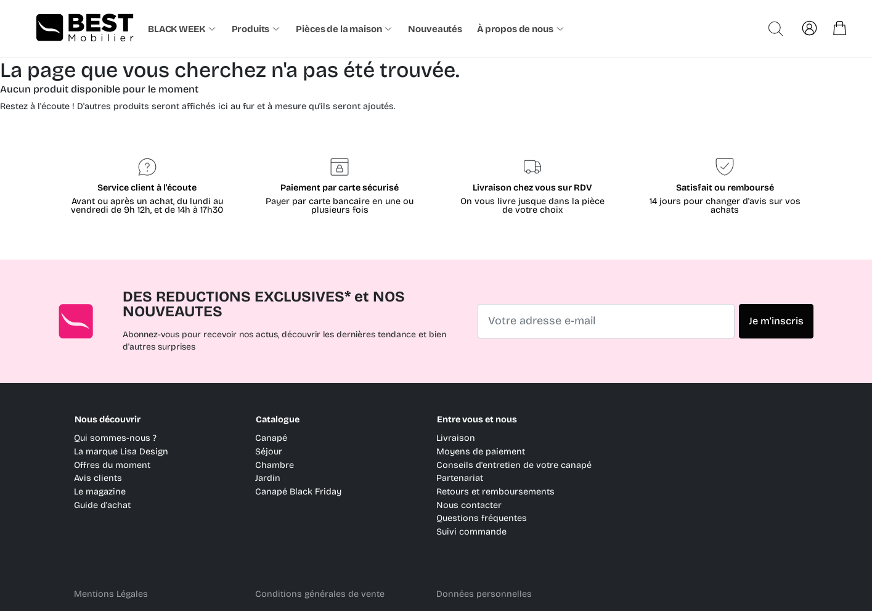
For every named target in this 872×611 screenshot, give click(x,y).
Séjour (268, 451)
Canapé (271, 438)
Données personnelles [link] (484, 594)
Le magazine (100, 491)
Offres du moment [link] (112, 465)
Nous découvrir (108, 419)
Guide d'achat (102, 505)
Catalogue (277, 419)
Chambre (274, 465)
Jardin (267, 478)
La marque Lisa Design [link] (121, 451)
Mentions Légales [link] (111, 594)
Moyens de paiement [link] (480, 451)
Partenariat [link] (459, 478)
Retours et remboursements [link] (495, 491)
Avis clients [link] (98, 478)
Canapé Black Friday (298, 491)
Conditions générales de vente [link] (320, 594)
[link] (436, 29)
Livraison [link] (455, 438)
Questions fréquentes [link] (481, 518)
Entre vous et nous (477, 419)
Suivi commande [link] (471, 532)
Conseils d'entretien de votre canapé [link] (514, 465)
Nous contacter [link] (469, 505)
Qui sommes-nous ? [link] (115, 438)
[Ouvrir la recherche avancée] (775, 28)
